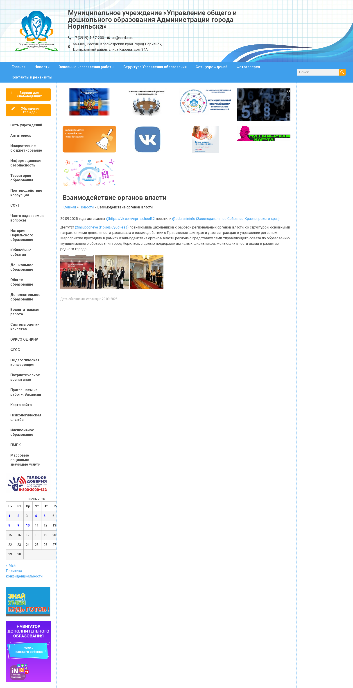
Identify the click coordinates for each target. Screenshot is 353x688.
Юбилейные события (21, 252)
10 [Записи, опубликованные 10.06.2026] (27, 525)
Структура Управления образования (155, 67)
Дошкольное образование (22, 267)
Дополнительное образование (25, 297)
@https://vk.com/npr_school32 (130, 219)
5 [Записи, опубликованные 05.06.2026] (44, 516)
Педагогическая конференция (24, 362)
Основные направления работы (86, 67)
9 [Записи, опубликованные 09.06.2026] (18, 525)
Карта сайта (21, 405)
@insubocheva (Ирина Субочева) (102, 227)
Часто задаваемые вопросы (27, 218)
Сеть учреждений (211, 67)
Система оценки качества (24, 326)
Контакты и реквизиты (32, 77)
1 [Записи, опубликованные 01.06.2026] (9, 516)
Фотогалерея (248, 67)
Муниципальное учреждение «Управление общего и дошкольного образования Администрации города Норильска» (152, 19)
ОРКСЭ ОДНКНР (24, 339)
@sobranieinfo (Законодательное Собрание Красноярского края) (226, 219)
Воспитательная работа (24, 311)
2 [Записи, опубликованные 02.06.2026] (18, 516)
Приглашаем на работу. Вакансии (25, 392)
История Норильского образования (21, 235)
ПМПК (15, 445)
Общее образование (21, 282)
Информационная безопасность (25, 163)
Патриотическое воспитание (25, 377)
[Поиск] (342, 72)
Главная (18, 67)
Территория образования (21, 177)
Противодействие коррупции (26, 192)
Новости (42, 67)
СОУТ (15, 205)
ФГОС (15, 350)
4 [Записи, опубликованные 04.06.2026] (36, 516)
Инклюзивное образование (22, 432)
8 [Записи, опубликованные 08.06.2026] (9, 525)
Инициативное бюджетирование (26, 148)
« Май (11, 565)
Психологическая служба (25, 417)
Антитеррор (20, 135)
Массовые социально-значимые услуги (25, 459)
